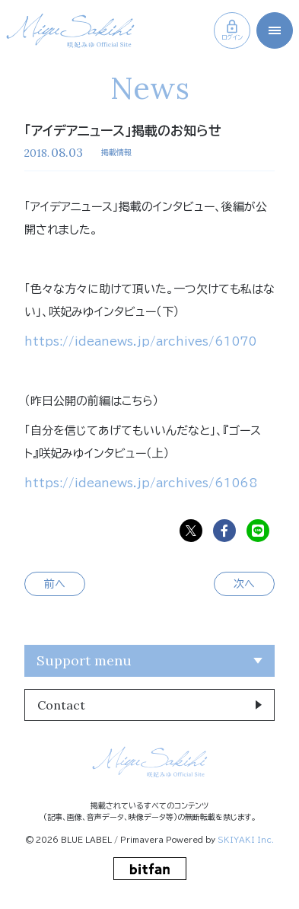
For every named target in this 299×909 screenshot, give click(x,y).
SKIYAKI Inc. (246, 840)
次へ (244, 584)
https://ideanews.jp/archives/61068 (140, 483)
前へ (54, 584)
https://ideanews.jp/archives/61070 (140, 341)
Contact (61, 705)
